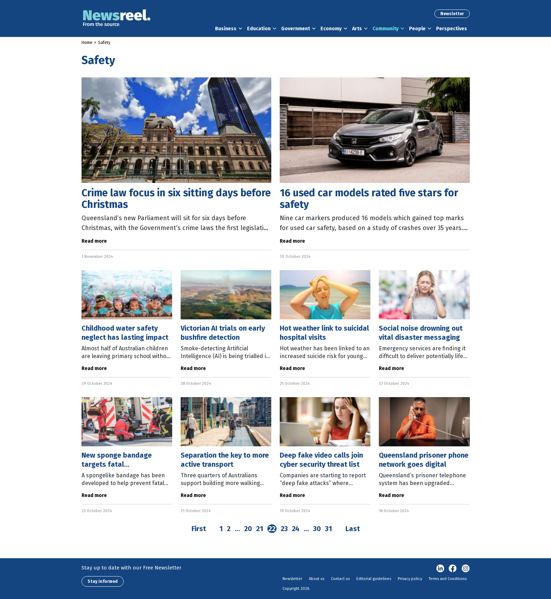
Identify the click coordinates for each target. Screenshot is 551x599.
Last (352, 528)
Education (259, 29)
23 (284, 528)
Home (87, 42)
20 (248, 528)
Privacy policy (410, 578)
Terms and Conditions (448, 578)
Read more (94, 241)
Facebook (453, 569)
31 (328, 528)
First (199, 528)
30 (317, 528)
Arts (357, 29)
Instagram (465, 569)
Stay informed (102, 581)
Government (295, 29)
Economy (331, 29)
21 (259, 528)
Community (385, 29)
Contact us (340, 578)
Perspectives (451, 29)
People (417, 29)
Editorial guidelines (373, 578)
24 (295, 528)
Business (225, 29)
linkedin (440, 569)
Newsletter (452, 13)
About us (316, 578)
